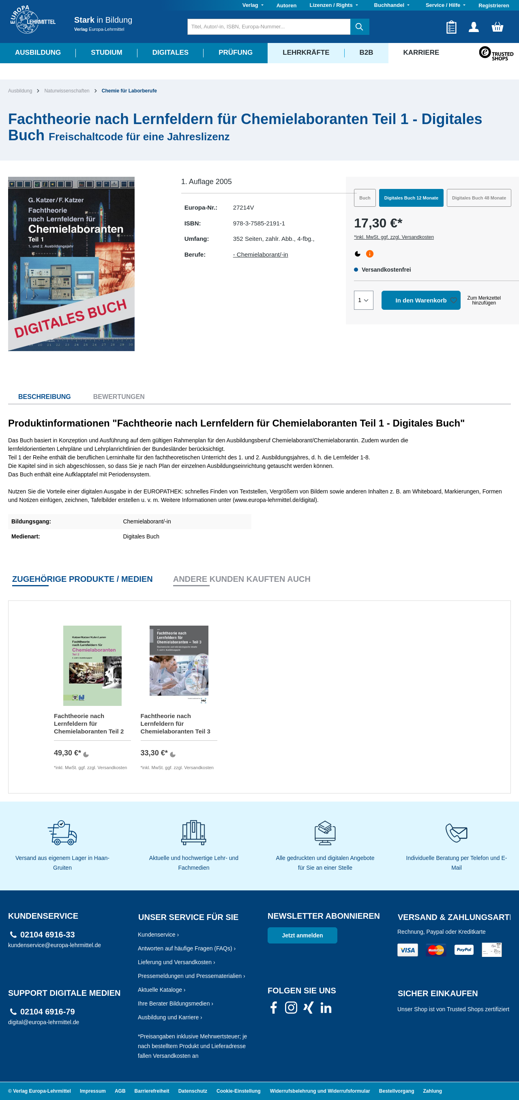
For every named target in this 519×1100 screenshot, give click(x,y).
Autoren (287, 5)
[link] (274, 1010)
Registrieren (493, 5)
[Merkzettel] (451, 27)
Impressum (93, 1091)
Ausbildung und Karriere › (170, 1017)
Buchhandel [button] (390, 5)
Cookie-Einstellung (239, 1091)
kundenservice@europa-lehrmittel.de (54, 945)
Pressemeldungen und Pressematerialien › (191, 976)
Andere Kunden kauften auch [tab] (242, 579)
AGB (120, 1091)
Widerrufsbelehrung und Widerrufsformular (320, 1091)
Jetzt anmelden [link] (302, 935)
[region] (86, 264)
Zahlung (432, 1091)
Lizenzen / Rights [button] (331, 5)
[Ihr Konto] (473, 27)
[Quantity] (363, 300)
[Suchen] (359, 27)
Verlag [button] (251, 5)
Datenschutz (192, 1091)
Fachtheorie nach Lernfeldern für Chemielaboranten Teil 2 (89, 723)
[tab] (39, 397)
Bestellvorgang (396, 1091)
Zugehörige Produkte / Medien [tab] (82, 579)
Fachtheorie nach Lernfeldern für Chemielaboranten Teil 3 (175, 723)
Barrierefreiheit (152, 1091)
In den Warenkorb (421, 300)
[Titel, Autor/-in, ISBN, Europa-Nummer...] (269, 27)
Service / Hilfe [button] (444, 5)
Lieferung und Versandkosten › (176, 962)
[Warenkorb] (497, 27)
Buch (365, 197)
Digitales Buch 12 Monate (411, 197)
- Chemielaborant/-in (260, 254)
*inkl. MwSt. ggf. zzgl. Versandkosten (394, 237)
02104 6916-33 (47, 935)
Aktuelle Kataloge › (162, 989)
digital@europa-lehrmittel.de (43, 1022)
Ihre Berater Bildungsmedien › (175, 1003)
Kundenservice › (158, 934)
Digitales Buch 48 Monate (479, 197)
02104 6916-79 (47, 1012)
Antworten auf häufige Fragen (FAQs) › (187, 948)
